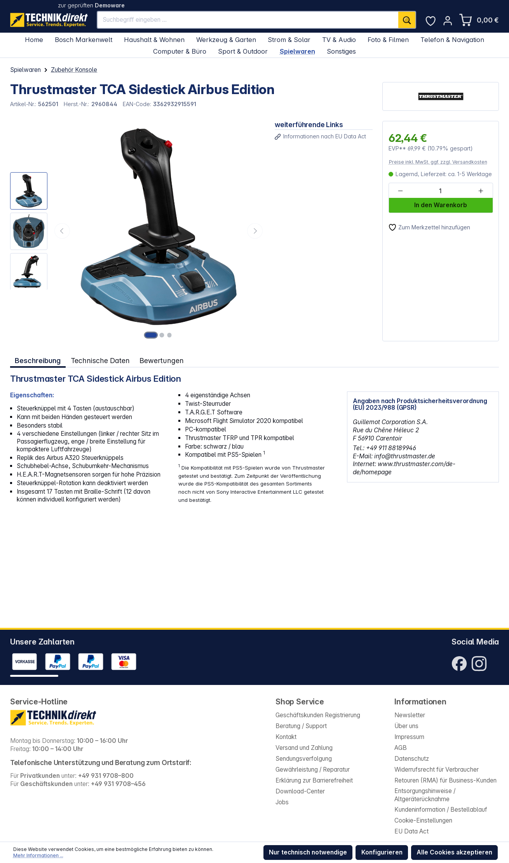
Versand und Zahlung (304, 747)
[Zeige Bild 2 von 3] (162, 335)
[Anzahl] (440, 191)
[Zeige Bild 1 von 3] (151, 335)
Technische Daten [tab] (99, 360)
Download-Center (300, 791)
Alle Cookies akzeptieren (454, 852)
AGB (400, 747)
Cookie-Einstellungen (423, 820)
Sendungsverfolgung (303, 758)
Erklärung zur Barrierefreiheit (314, 780)
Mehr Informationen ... (38, 855)
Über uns (406, 726)
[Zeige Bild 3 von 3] (169, 335)
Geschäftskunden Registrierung (317, 715)
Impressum (409, 737)
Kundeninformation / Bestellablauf (440, 809)
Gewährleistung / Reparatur (312, 769)
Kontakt (285, 737)
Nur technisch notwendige (308, 852)
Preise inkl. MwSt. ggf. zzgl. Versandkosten (438, 162)
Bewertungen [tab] (161, 360)
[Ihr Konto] (447, 20)
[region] (137, 231)
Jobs (282, 802)
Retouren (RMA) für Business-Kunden (445, 780)
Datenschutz (411, 758)
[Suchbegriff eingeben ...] (248, 20)
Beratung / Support (301, 726)
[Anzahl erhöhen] (480, 191)
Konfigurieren (382, 852)
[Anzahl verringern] (400, 191)
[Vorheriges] (62, 231)
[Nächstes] (255, 231)
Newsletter (409, 715)
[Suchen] (407, 20)
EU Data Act (411, 831)
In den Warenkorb (440, 205)
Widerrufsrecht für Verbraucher (436, 769)
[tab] (38, 360)
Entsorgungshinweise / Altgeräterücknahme (424, 795)
